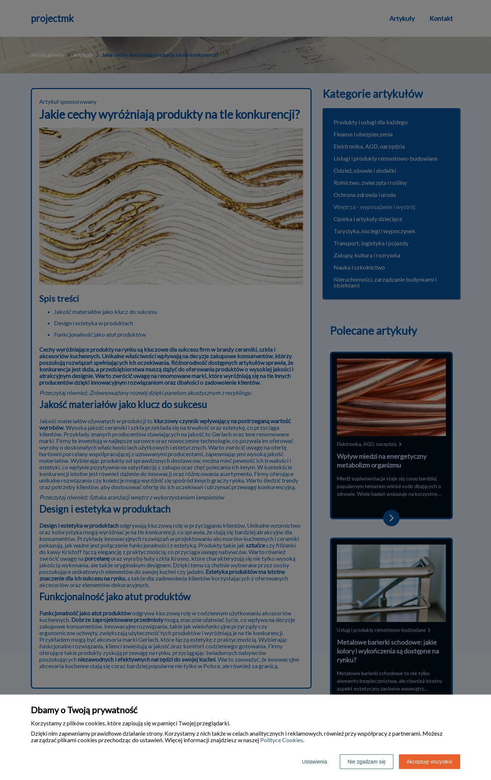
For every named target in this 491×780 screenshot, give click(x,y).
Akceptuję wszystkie (429, 762)
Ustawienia (314, 762)
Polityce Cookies (281, 739)
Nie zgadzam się (367, 762)
